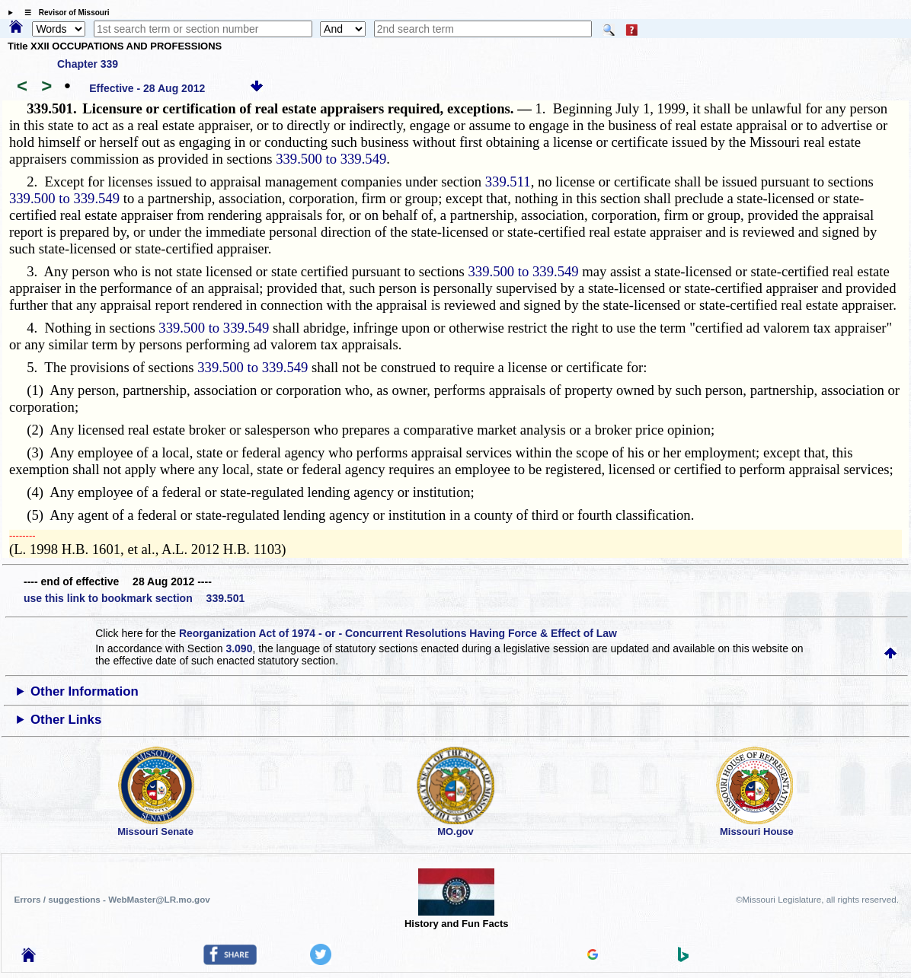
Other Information (84, 691)
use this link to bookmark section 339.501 (134, 598)
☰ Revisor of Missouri (63, 12)
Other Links (65, 719)
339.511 (508, 182)
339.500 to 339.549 (331, 159)
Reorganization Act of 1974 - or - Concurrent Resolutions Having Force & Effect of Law (398, 633)
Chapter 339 (87, 64)
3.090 (238, 648)
